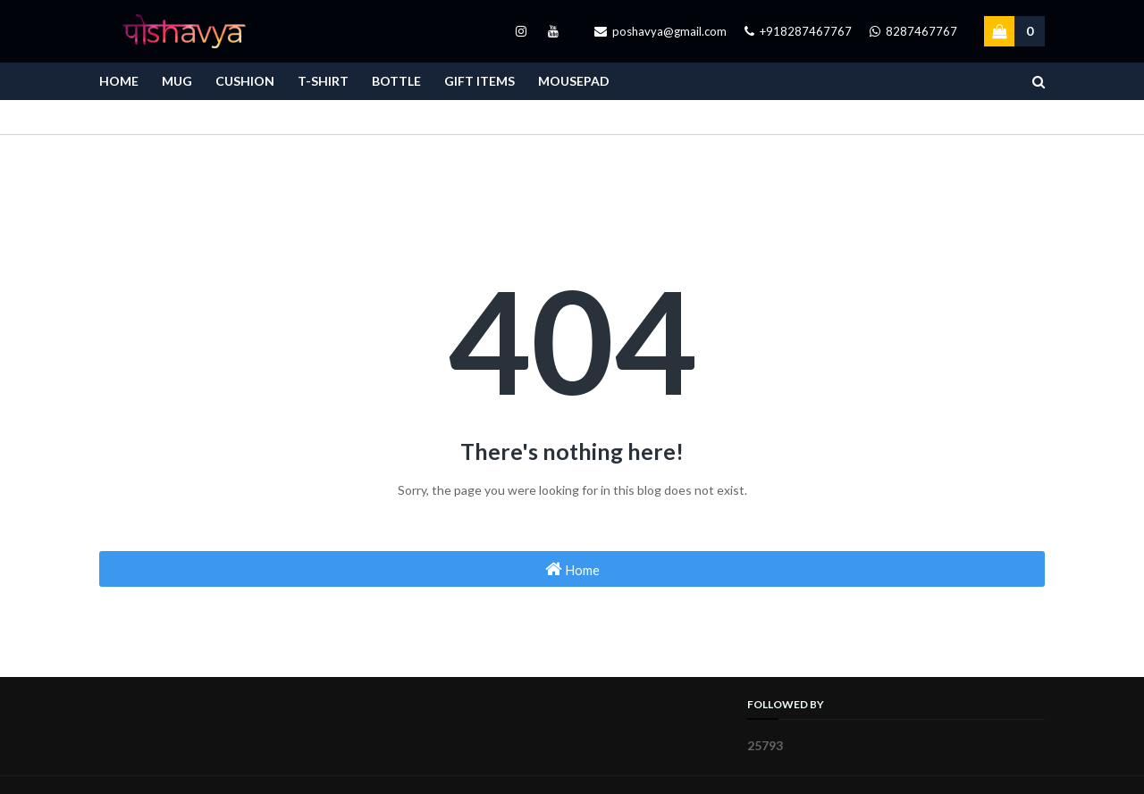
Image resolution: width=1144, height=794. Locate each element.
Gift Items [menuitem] (479, 80)
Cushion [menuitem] (244, 80)
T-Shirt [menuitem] (323, 80)
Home (572, 569)
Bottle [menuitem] (396, 80)
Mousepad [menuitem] (574, 80)
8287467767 (913, 31)
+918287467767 (798, 31)
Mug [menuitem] (177, 80)
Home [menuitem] (119, 80)
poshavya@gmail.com (660, 31)
